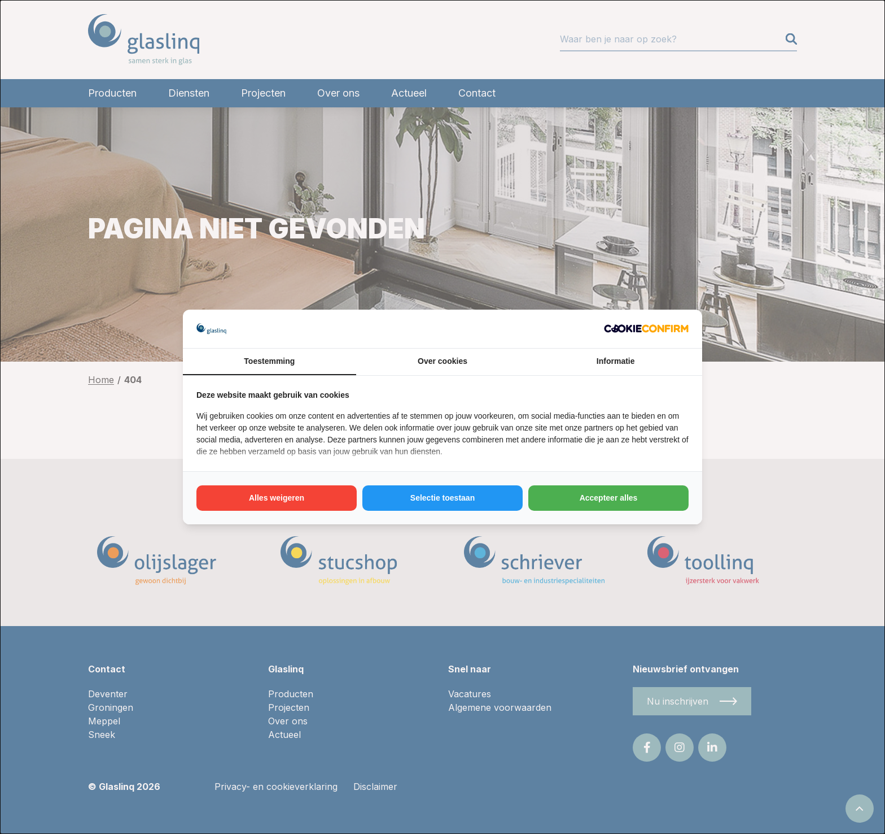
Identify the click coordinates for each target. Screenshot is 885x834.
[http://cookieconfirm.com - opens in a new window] (646, 328)
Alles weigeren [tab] (276, 497)
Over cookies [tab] (442, 361)
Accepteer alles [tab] (609, 497)
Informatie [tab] (616, 361)
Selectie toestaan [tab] (442, 497)
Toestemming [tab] (269, 361)
